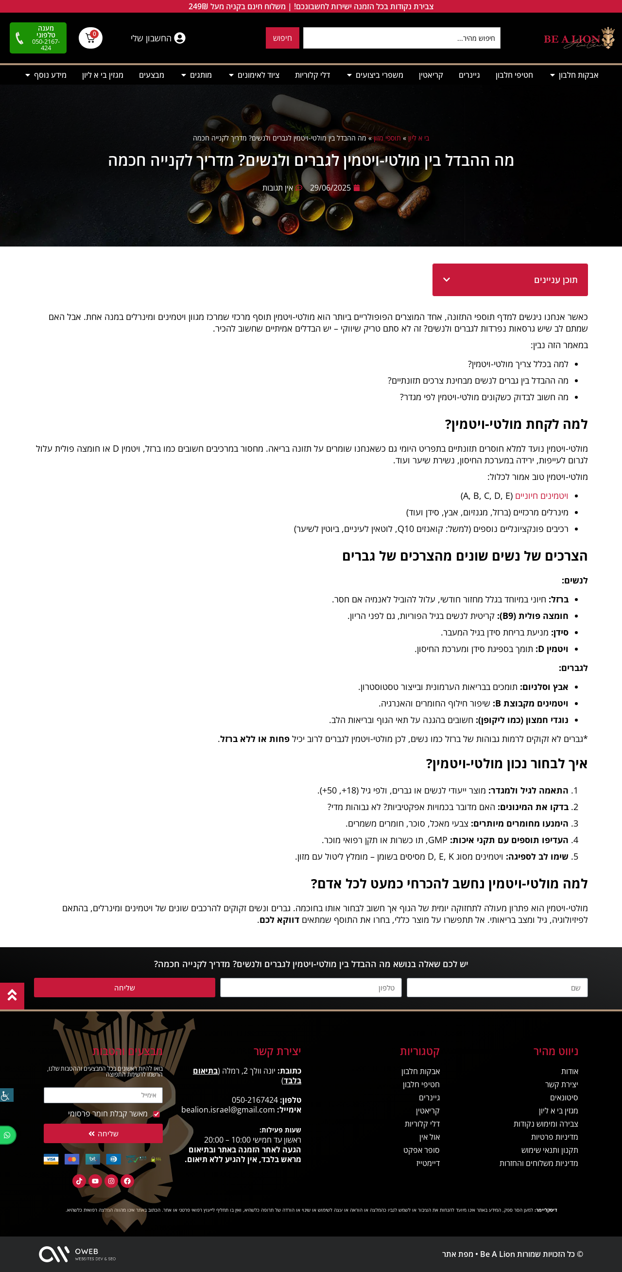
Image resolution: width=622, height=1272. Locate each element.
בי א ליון (418, 137)
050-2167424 (255, 1100)
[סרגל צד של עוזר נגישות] (7, 1095)
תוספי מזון (387, 137)
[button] (446, 279)
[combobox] (402, 38)
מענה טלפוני (45, 31)
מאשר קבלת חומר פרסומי (108, 1113)
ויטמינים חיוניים (542, 495)
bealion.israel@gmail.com (228, 1109)
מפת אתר (457, 1254)
